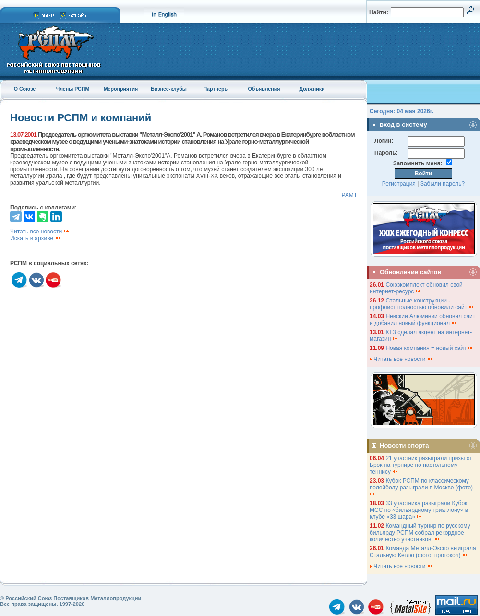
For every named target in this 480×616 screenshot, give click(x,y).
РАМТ (349, 195)
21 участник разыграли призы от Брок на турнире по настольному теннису (421, 465)
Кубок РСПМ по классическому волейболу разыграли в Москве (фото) (422, 486)
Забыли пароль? (442, 183)
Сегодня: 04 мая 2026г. (401, 111)
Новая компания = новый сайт (429, 348)
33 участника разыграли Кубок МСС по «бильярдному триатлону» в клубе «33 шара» (419, 510)
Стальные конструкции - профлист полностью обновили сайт (422, 304)
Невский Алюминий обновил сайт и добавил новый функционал (422, 319)
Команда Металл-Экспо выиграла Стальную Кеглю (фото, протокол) (423, 551)
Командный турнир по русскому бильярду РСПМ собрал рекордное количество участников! (420, 533)
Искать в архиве (35, 238)
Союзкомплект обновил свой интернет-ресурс (416, 288)
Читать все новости (40, 231)
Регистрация (399, 183)
